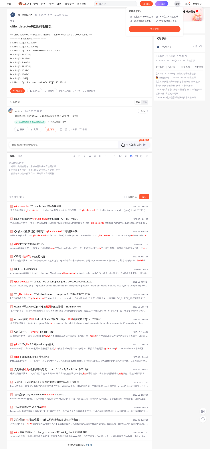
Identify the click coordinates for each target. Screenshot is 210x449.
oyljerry (18, 111)
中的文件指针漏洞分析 (29, 244)
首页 (12, 21)
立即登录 (154, 29)
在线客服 (190, 60)
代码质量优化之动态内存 (30, 407)
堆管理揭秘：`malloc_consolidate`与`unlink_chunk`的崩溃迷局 (50, 432)
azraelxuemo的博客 (19, 273)
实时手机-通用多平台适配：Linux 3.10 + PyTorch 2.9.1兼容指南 (51, 369)
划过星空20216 (25, 15)
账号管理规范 (179, 89)
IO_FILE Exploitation (25, 269)
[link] (12, 21)
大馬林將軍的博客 (19, 223)
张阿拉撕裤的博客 (19, 373)
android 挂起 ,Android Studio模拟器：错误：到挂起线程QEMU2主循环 (57, 319)
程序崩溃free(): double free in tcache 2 (40, 394)
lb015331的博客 (18, 298)
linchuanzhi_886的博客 (21, 411)
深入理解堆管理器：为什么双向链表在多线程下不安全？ (47, 419)
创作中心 (197, 3)
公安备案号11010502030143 (172, 77)
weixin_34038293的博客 (22, 285)
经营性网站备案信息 (186, 73)
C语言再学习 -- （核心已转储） (35, 331)
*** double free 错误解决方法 (37, 206)
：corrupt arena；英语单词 (31, 357)
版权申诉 (160, 93)
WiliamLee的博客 (18, 235)
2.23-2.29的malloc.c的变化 (34, 344)
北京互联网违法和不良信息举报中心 (173, 81)
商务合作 (185, 67)
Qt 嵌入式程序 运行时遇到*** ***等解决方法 (45, 231)
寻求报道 (198, 67)
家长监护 (195, 81)
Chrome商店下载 (164, 89)
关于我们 (160, 67)
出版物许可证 (171, 93)
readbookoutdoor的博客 (21, 398)
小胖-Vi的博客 (17, 310)
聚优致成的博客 (17, 336)
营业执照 (191, 77)
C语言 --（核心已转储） (31, 256)
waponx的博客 (17, 248)
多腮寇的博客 (16, 323)
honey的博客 (16, 386)
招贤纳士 (172, 67)
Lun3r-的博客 (16, 348)
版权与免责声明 (194, 89)
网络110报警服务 (184, 85)
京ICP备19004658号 (165, 73)
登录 (177, 3)
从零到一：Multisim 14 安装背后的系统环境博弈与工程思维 (46, 382)
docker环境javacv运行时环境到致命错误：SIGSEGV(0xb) (48, 306)
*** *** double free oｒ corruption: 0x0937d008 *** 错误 (52, 294)
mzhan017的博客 (18, 361)
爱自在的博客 (16, 210)
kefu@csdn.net (177, 60)
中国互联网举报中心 (165, 85)
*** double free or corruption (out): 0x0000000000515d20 (53, 281)
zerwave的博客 (17, 423)
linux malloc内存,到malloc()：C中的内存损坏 (46, 219)
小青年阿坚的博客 (19, 260)
